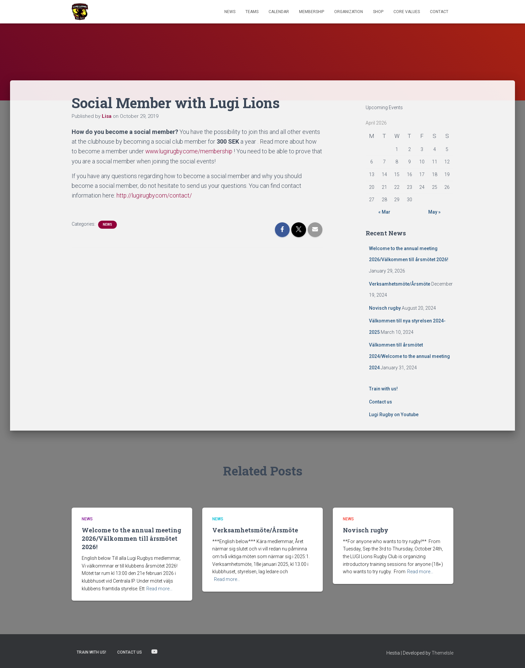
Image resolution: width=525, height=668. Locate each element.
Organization (348, 11)
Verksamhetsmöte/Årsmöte (399, 284)
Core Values (406, 11)
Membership (311, 11)
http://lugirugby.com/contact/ (155, 195)
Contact (439, 11)
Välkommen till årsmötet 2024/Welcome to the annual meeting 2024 (409, 356)
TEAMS (251, 11)
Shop (378, 11)
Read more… (159, 588)
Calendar (279, 11)
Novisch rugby (385, 308)
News (229, 11)
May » (434, 212)
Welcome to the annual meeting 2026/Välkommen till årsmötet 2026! (131, 538)
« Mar (384, 212)
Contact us (380, 401)
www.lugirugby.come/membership (190, 151)
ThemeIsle (442, 653)
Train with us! (383, 388)
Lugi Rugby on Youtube (394, 414)
